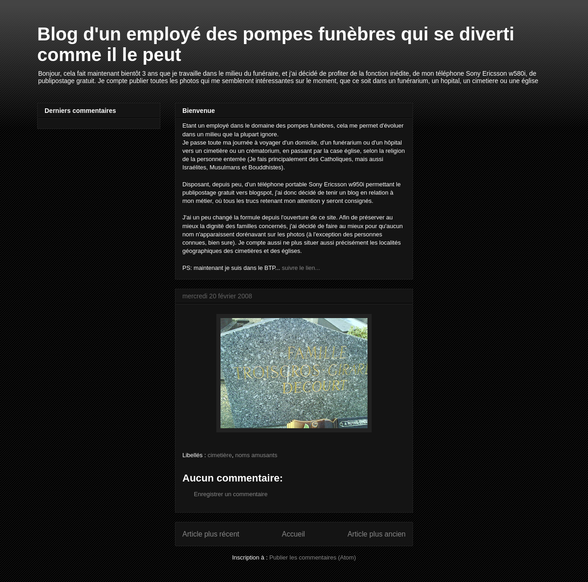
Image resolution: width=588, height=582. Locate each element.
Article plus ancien (376, 534)
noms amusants (256, 455)
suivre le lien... (301, 267)
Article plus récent (210, 534)
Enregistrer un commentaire (230, 494)
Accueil (293, 534)
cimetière (220, 455)
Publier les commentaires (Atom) (312, 557)
